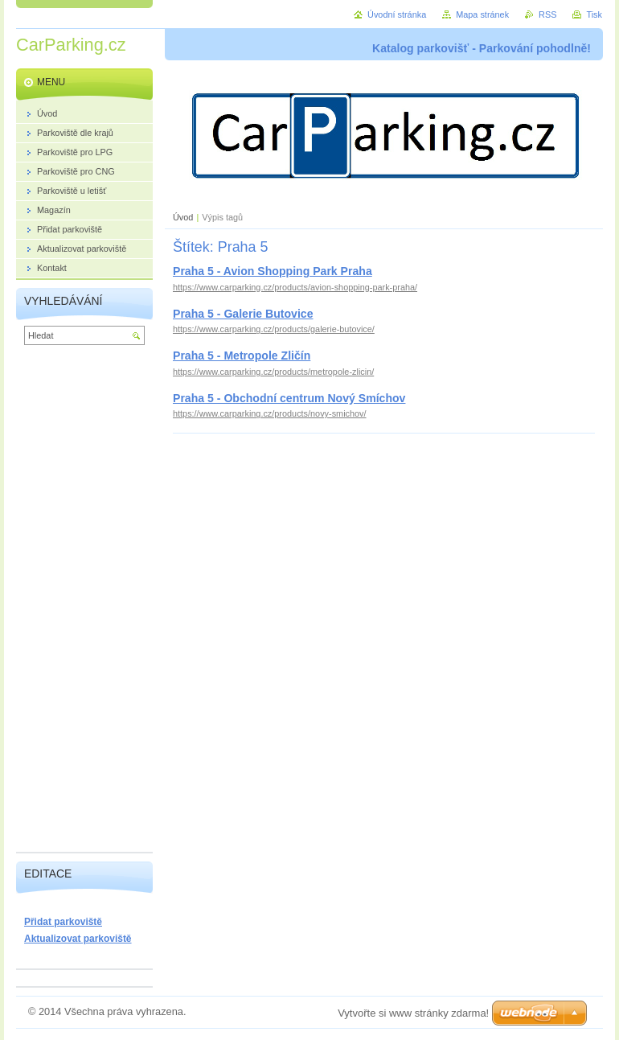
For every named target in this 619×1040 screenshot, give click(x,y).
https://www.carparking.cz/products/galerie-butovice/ (274, 329)
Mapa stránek (482, 14)
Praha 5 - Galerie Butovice (243, 313)
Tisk (594, 14)
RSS (547, 14)
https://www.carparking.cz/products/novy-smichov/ (270, 413)
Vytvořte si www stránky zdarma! (413, 1013)
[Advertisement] (84, 602)
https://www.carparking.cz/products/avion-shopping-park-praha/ (295, 287)
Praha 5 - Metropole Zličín (241, 355)
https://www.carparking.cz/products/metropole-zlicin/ (273, 371)
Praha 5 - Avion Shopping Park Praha (272, 271)
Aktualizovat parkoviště (78, 938)
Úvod (183, 217)
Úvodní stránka (396, 14)
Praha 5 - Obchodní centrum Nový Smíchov (289, 398)
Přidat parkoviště (63, 921)
